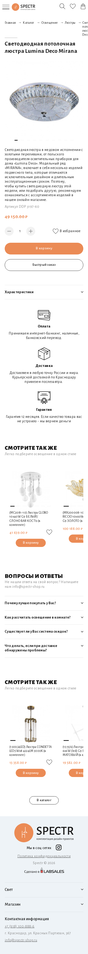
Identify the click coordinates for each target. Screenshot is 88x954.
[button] (16, 140)
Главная (10, 22)
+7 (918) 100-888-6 (19, 926)
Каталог (28, 22)
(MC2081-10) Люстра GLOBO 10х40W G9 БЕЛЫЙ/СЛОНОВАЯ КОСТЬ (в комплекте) (28, 518)
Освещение (49, 22)
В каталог (44, 800)
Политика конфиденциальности (44, 856)
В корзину (44, 248)
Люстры (70, 22)
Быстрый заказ (44, 265)
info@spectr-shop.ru (21, 940)
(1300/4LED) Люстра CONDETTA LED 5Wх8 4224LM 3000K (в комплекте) (30, 751)
